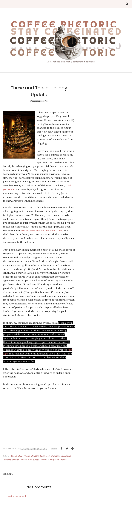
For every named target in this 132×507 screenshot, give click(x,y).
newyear (66, 456)
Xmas (64, 459)
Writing (54, 459)
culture (55, 456)
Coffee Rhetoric (40, 456)
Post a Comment (16, 495)
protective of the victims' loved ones (41, 230)
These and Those (30, 459)
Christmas (24, 456)
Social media (11, 459)
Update (45, 459)
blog (14, 456)
